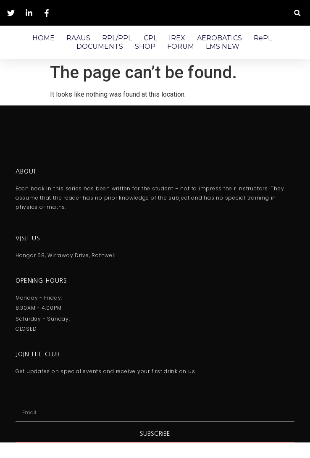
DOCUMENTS (99, 46)
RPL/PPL (117, 38)
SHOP (145, 46)
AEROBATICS (219, 38)
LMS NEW (222, 46)
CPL (150, 38)
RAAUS (78, 38)
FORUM (180, 46)
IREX (177, 38)
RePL (263, 38)
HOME (43, 38)
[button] (297, 12)
